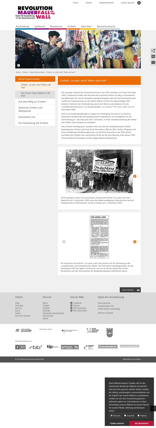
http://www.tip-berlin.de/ (52, 347)
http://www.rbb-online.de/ (36, 347)
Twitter (76, 305)
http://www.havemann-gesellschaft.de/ (23, 330)
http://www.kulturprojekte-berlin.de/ (21, 347)
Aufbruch (40, 26)
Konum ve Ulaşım (105, 312)
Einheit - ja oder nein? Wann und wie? (36, 86)
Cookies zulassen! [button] (117, 423)
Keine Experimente (37, 72)
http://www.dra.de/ (90, 346)
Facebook (77, 303)
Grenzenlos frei (26, 117)
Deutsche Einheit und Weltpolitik (30, 109)
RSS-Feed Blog (79, 308)
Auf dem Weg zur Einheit (32, 101)
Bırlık (17, 310)
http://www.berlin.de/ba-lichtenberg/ (109, 330)
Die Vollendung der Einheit (33, 123)
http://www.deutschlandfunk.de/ (107, 346)
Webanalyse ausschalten (132, 359)
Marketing (143, 415)
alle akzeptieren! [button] (141, 423)
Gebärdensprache (106, 2)
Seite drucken (128, 290)
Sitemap (46, 310)
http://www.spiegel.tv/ (71, 346)
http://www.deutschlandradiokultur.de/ (129, 346)
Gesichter (86, 26)
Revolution (56, 26)
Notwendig (117, 415)
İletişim (46, 305)
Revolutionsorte (106, 26)
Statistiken (130, 415)
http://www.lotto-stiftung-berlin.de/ (93, 330)
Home (75, 2)
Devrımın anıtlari (22, 315)
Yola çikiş (19, 305)
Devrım (18, 308)
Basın (45, 303)
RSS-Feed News (80, 310)
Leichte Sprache (127, 2)
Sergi (17, 303)
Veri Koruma (48, 315)
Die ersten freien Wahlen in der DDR (35, 94)
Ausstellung (22, 26)
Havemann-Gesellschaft (53, 313)
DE (139, 3)
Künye (45, 318)
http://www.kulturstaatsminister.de (69, 329)
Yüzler (18, 313)
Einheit (72, 26)
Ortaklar (46, 308)
